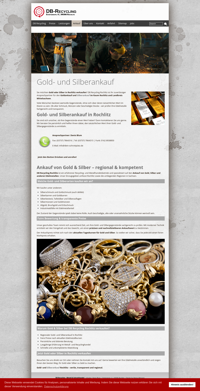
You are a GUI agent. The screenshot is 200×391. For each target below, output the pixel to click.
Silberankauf (83, 95)
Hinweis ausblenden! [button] (182, 384)
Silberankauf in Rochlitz (85, 114)
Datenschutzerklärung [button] (56, 386)
